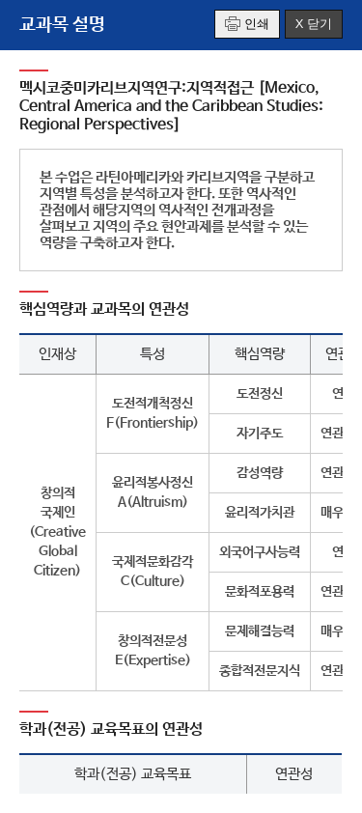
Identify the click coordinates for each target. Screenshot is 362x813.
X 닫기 (313, 23)
